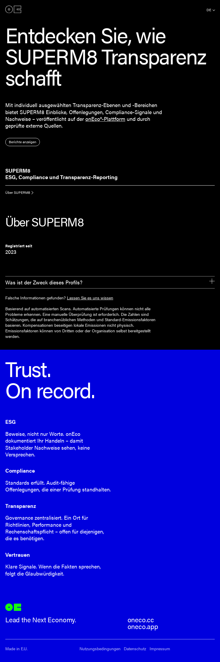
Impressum (160, 648)
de (209, 9)
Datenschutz (135, 648)
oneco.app (143, 626)
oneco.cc (141, 619)
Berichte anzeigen (22, 141)
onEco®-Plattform (105, 118)
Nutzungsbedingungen (100, 648)
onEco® (13, 9)
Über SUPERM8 (17, 192)
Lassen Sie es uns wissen (90, 298)
